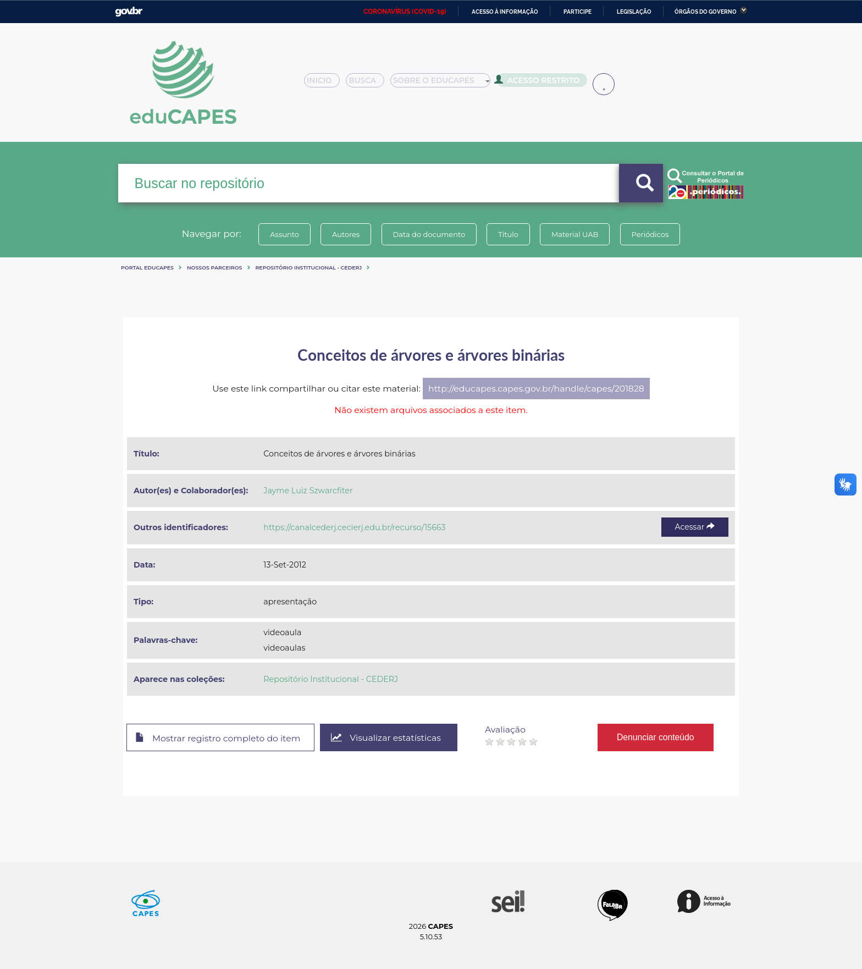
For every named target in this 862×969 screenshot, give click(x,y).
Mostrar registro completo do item (218, 738)
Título (508, 234)
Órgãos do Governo (706, 12)
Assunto (284, 234)
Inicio (325, 83)
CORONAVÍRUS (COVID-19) (404, 11)
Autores (346, 234)
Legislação (634, 12)
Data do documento (429, 234)
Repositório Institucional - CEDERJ (309, 268)
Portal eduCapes (147, 268)
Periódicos (650, 234)
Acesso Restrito (541, 82)
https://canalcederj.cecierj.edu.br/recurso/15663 (354, 527)
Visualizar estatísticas (386, 738)
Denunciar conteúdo (656, 737)
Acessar (695, 527)
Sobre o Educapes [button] (445, 83)
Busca (369, 83)
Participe (577, 12)
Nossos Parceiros (214, 268)
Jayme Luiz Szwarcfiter (307, 490)
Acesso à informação (505, 12)
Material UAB (574, 234)
